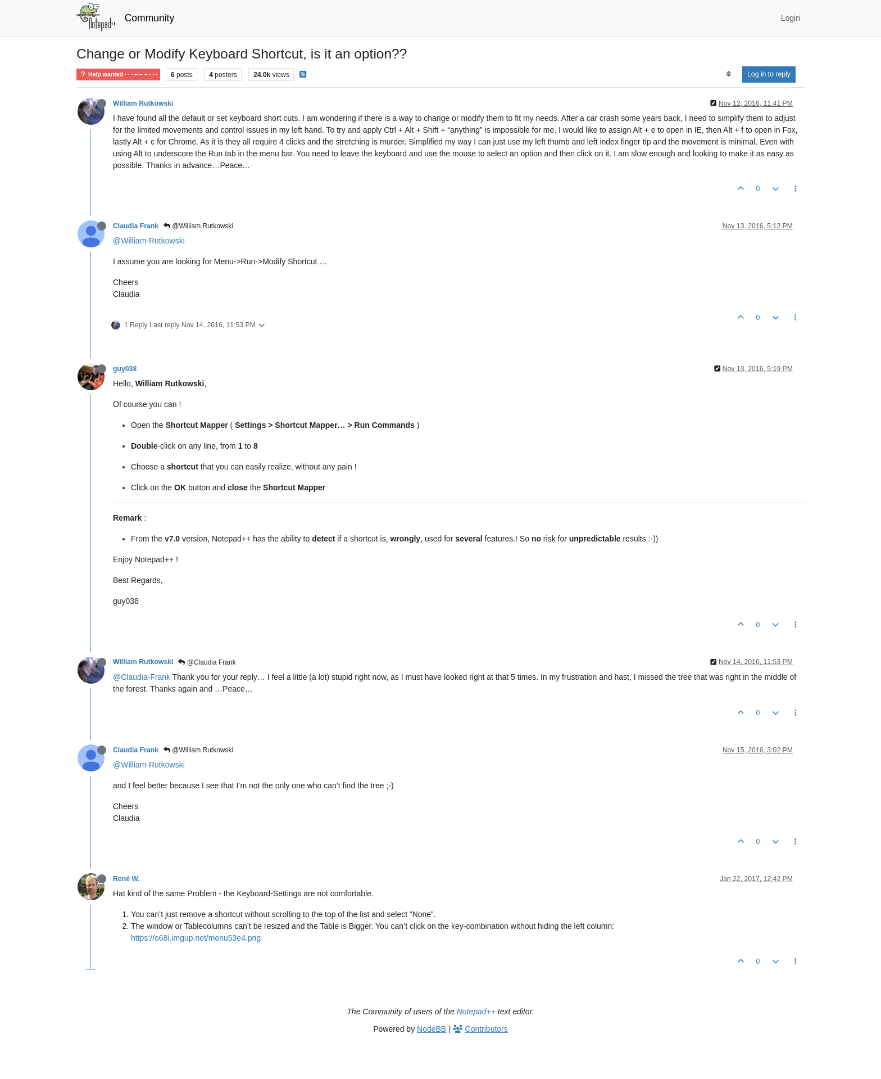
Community (150, 18)
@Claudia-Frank (141, 676)
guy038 (125, 369)
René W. (126, 879)
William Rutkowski (143, 103)
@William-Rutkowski (149, 240)
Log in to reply (769, 74)
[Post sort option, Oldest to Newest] (728, 74)
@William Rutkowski (198, 226)
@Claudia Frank (206, 662)
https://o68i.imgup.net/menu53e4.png (196, 937)
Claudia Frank (135, 226)
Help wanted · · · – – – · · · (118, 74)
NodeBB (431, 1028)
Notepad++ (476, 1011)
